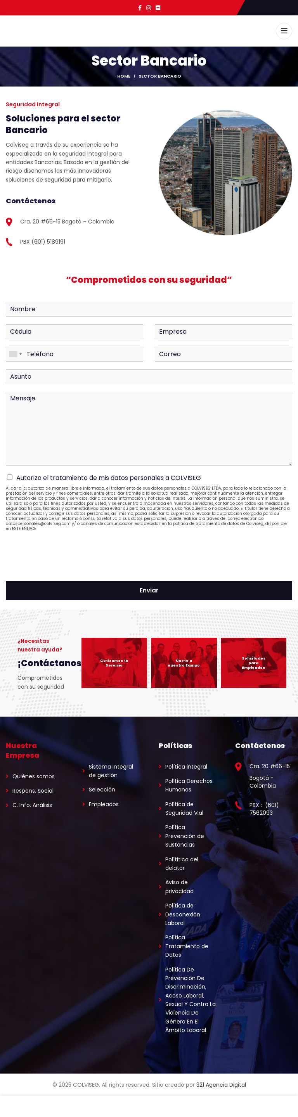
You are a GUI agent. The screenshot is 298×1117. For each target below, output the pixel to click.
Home (123, 76)
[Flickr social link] (158, 8)
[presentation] (65, 568)
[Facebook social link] (140, 8)
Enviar (149, 590)
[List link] (34, 776)
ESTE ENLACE (24, 529)
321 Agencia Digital (221, 1085)
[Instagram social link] (148, 8)
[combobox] (15, 354)
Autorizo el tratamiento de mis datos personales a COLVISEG (108, 477)
